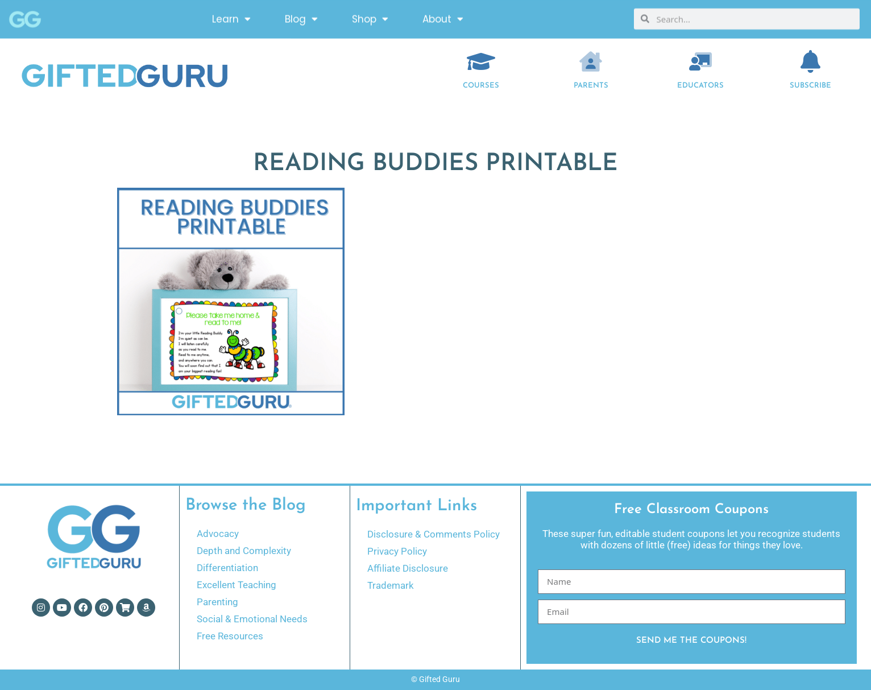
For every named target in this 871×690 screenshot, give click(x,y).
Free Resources (230, 636)
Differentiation (227, 567)
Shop (370, 17)
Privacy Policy (397, 551)
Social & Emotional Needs (252, 619)
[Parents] (590, 61)
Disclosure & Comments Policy (433, 534)
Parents (591, 85)
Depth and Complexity (244, 550)
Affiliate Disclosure (407, 568)
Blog (301, 17)
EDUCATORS (700, 85)
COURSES (481, 85)
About (442, 17)
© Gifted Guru (435, 679)
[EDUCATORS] (700, 61)
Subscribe (810, 85)
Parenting (217, 602)
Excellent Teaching (236, 584)
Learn (231, 17)
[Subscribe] (810, 61)
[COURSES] (481, 61)
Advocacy (218, 533)
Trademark (390, 585)
